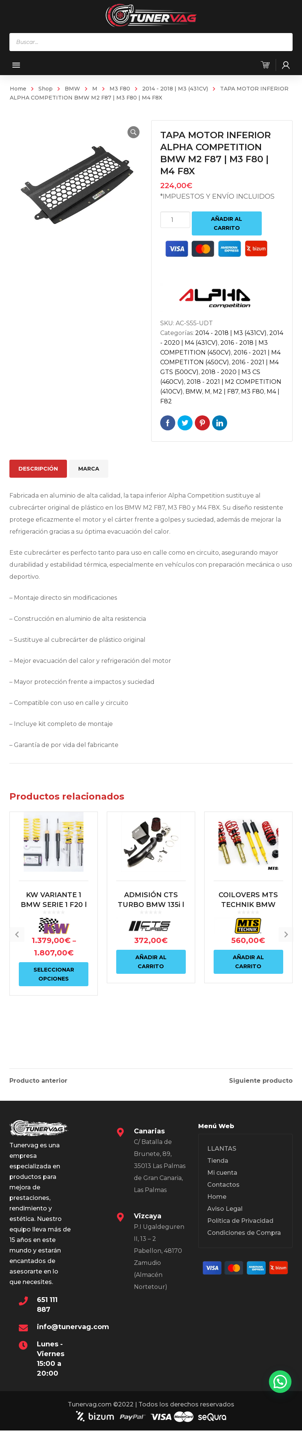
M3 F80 (119, 88)
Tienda (217, 1169)
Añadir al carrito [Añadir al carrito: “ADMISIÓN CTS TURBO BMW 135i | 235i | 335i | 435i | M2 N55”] (151, 989)
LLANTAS (221, 1157)
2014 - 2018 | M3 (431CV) (175, 88)
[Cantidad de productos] (175, 219)
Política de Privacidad (240, 1229)
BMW (72, 88)
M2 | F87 (225, 391)
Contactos (223, 1193)
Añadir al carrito (226, 223)
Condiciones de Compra (244, 1241)
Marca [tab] (88, 468)
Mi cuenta (222, 1181)
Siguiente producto (261, 1079)
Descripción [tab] (38, 468)
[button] (127, 132)
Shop (45, 88)
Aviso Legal (225, 1217)
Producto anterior (38, 1079)
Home (18, 88)
